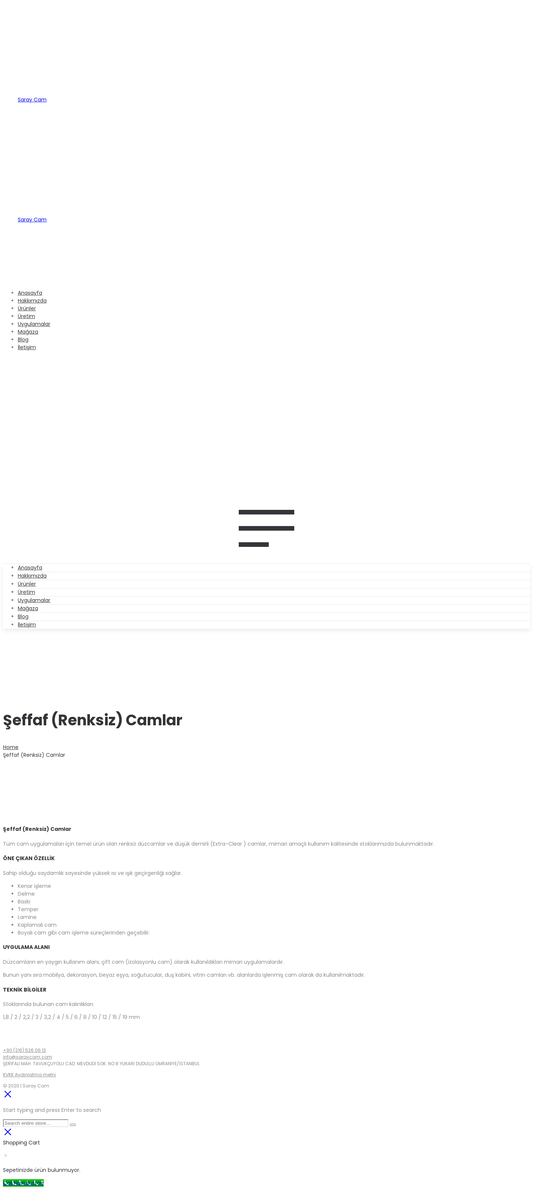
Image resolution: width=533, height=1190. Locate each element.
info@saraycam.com (27, 1057)
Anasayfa (30, 567)
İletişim (27, 624)
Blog (23, 616)
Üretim (26, 592)
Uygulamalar (34, 600)
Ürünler (27, 584)
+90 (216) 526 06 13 (24, 1050)
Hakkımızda (32, 575)
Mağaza (28, 608)
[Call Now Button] (23, 1183)
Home (11, 747)
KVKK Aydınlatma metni (29, 1075)
